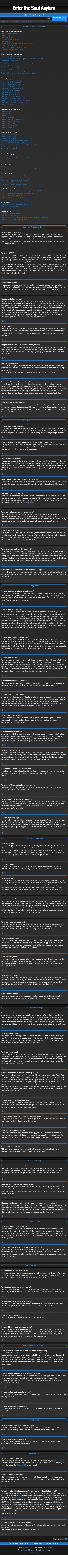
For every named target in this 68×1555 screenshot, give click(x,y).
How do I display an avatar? (10, 69)
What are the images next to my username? (15, 67)
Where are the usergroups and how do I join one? (17, 140)
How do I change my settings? (11, 56)
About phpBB (21, 1465)
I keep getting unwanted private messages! (15, 158)
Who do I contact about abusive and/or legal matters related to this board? (25, 217)
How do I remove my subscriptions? (12, 197)
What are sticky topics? (8, 123)
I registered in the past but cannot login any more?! (17, 43)
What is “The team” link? (9, 149)
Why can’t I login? (7, 41)
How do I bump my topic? (9, 104)
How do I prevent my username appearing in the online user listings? (23, 59)
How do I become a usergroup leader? (13, 142)
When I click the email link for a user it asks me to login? (19, 73)
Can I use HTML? (7, 113)
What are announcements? (10, 121)
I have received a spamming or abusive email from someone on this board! (25, 160)
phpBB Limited (59, 1461)
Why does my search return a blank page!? (15, 180)
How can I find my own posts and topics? (14, 184)
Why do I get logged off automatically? (13, 47)
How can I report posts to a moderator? (13, 98)
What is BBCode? (7, 111)
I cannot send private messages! (11, 156)
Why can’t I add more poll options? (12, 88)
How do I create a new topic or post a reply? (15, 80)
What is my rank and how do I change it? (14, 71)
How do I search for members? (11, 182)
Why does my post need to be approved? (14, 102)
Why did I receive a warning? (10, 96)
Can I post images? (7, 117)
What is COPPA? (6, 35)
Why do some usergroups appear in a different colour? (18, 145)
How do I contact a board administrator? (14, 219)
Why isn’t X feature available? (10, 215)
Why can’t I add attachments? (10, 94)
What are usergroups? (8, 139)
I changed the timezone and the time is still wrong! (17, 63)
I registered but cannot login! (10, 39)
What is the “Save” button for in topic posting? (16, 100)
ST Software (26, 1547)
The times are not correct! (9, 60)
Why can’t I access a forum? (10, 92)
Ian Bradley (49, 1547)
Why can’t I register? (7, 37)
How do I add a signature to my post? (13, 84)
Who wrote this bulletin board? (11, 213)
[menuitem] (35, 15)
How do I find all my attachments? (12, 206)
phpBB (25, 502)
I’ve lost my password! (8, 45)
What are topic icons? (8, 127)
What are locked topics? (9, 125)
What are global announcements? (12, 119)
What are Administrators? (9, 134)
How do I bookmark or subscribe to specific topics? (17, 193)
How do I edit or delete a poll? (10, 90)
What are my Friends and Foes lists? (13, 167)
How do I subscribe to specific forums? (13, 195)
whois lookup (18, 1498)
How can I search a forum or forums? (13, 176)
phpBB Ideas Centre (33, 1479)
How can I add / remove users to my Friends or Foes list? (19, 169)
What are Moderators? (8, 136)
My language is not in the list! (10, 65)
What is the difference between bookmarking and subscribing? (21, 191)
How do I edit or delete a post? (11, 82)
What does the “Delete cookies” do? (12, 50)
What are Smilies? (7, 115)
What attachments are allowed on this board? (15, 204)
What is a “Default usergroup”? (11, 147)
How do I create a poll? (8, 86)
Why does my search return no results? (13, 178)
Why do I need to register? (9, 33)
